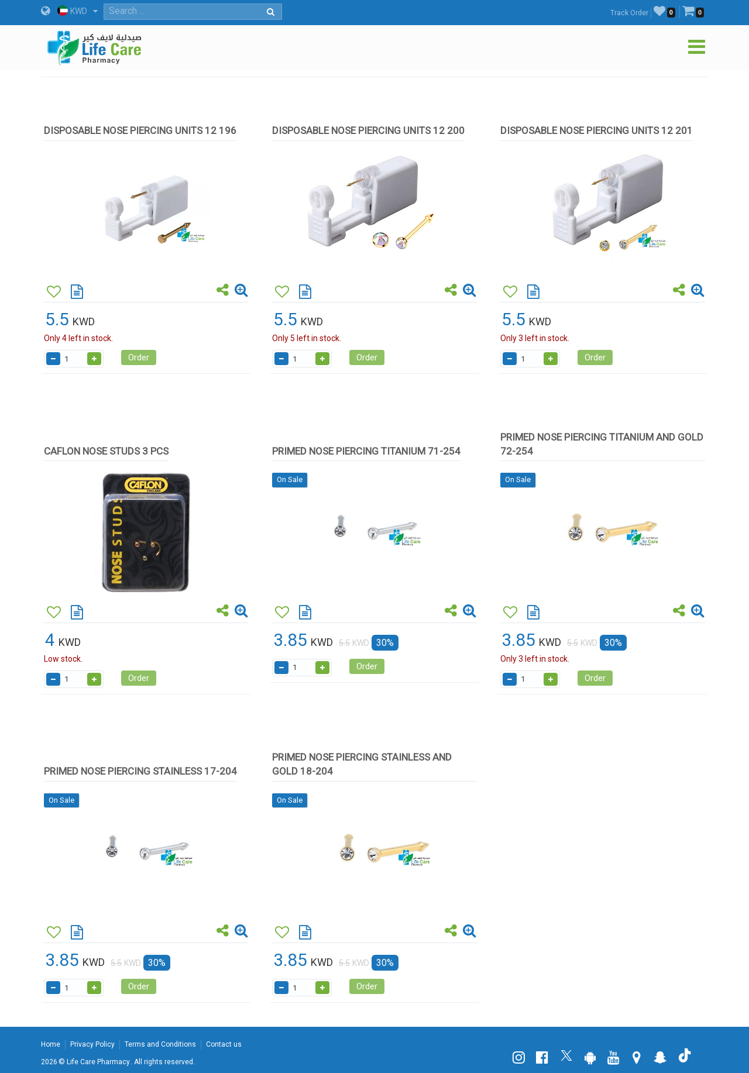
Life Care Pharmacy (98, 1062)
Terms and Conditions (160, 1044)
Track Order (629, 13)
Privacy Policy (92, 1044)
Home (50, 1044)
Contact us (224, 1044)
